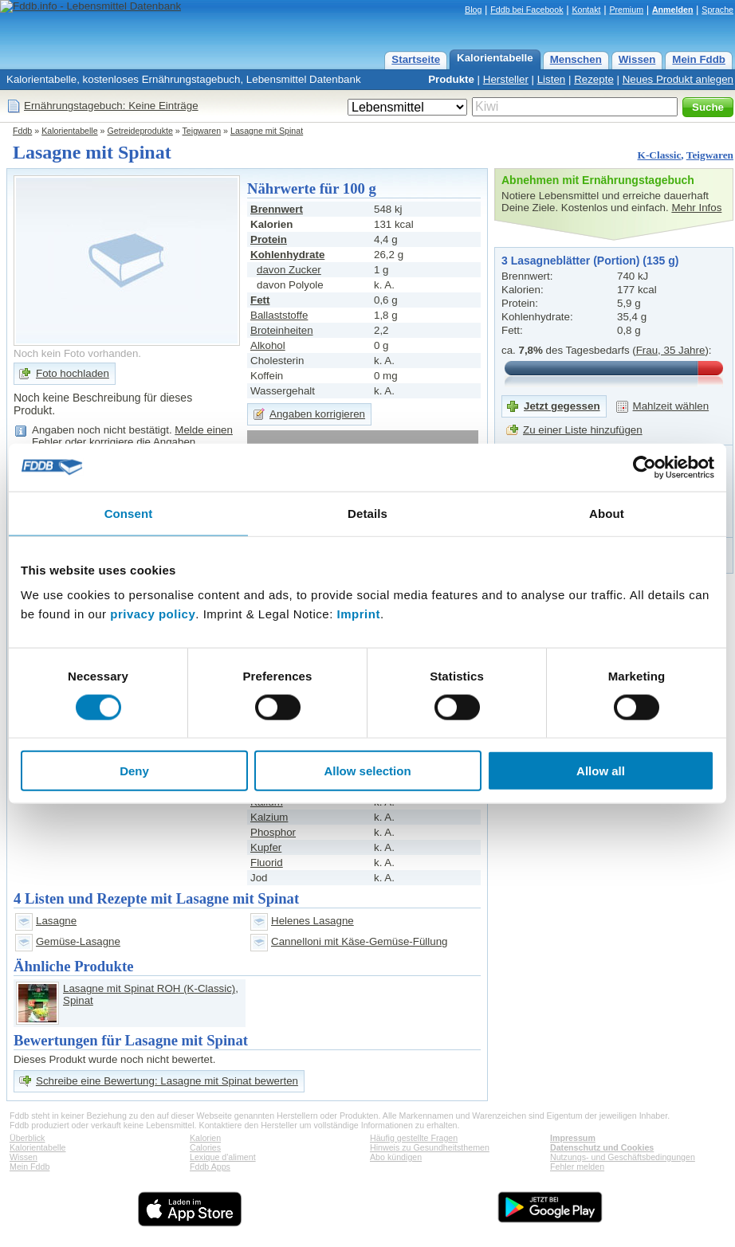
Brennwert (276, 209)
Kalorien (205, 1138)
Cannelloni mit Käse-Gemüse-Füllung (359, 941)
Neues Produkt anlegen (678, 79)
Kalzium (269, 817)
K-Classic (660, 155)
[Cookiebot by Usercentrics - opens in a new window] (644, 467)
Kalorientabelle (495, 58)
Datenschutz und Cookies (602, 1147)
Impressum (572, 1138)
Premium (626, 9)
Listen (551, 79)
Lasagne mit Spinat (266, 130)
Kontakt (586, 9)
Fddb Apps (210, 1166)
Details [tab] (367, 513)
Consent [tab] (128, 513)
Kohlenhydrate (287, 255)
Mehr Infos (696, 208)
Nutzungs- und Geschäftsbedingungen (622, 1157)
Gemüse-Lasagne (78, 941)
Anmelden (673, 9)
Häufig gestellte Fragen (414, 1138)
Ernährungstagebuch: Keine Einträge (111, 106)
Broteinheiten (281, 330)
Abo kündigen (396, 1157)
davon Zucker (289, 270)
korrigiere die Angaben (142, 442)
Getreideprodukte (140, 130)
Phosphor (273, 832)
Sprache (717, 9)
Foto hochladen (72, 373)
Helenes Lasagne (312, 921)
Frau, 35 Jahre (671, 350)
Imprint (358, 614)
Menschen (576, 59)
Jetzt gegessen (562, 406)
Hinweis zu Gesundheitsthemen (429, 1147)
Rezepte (594, 79)
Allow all (600, 771)
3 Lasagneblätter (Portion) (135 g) (589, 260)
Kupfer (265, 847)
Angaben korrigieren (317, 414)
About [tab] (606, 513)
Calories (205, 1147)
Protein (268, 239)
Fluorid (266, 863)
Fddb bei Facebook (526, 9)
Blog (473, 9)
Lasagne (56, 921)
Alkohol (267, 345)
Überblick (27, 1138)
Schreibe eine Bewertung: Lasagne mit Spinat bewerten (167, 1081)
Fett (259, 300)
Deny (134, 771)
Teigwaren (202, 130)
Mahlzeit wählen (671, 406)
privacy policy (152, 614)
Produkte (451, 79)
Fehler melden (577, 1166)
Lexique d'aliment (223, 1157)
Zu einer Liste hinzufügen (583, 430)
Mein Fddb (698, 59)
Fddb (22, 130)
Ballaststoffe (279, 315)
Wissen (637, 59)
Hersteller (506, 79)
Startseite (415, 59)
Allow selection (367, 771)
